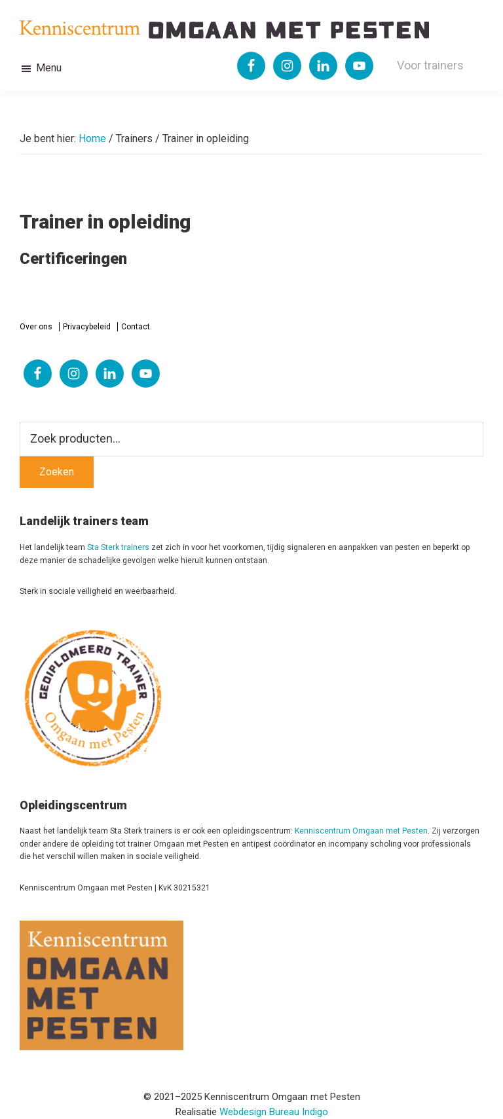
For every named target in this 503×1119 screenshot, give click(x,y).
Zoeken (56, 472)
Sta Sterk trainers (118, 547)
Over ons (36, 326)
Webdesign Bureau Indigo (273, 1112)
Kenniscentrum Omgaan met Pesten (361, 830)
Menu (49, 68)
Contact (135, 326)
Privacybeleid (87, 326)
